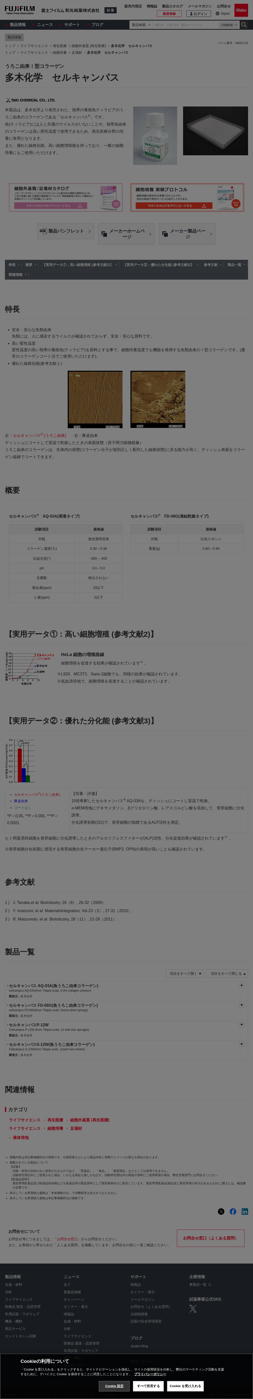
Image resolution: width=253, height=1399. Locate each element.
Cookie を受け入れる (185, 1386)
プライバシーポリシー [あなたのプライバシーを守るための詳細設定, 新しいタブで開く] (150, 1374)
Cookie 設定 (114, 1386)
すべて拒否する (148, 1386)
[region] (126, 1376)
